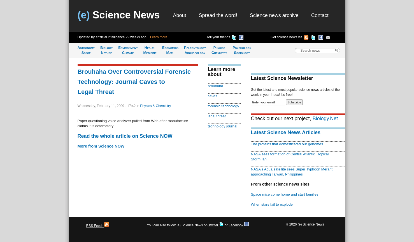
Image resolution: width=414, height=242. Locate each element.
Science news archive (274, 15)
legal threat (217, 116)
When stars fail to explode (272, 204)
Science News (119, 15)
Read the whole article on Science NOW (125, 136)
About (179, 15)
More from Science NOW (101, 146)
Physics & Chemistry (155, 106)
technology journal (222, 126)
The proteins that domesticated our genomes (287, 144)
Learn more (158, 37)
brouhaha (215, 86)
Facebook (239, 225)
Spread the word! (218, 15)
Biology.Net (325, 118)
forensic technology (223, 106)
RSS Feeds (98, 226)
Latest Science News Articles (285, 132)
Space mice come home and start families (284, 194)
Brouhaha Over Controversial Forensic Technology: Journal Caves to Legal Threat (134, 81)
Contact (320, 15)
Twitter (216, 225)
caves (212, 96)
